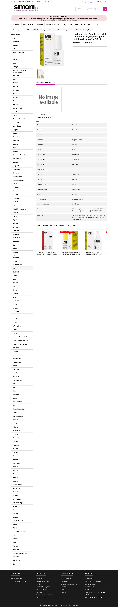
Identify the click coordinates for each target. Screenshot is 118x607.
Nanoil (15, 391)
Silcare (15, 495)
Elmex (15, 184)
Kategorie (15, 34)
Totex (15, 539)
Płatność (39, 592)
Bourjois (16, 104)
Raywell (16, 459)
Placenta (16, 445)
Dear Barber (17, 137)
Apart (15, 59)
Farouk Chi (16, 198)
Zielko (15, 564)
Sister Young (17, 503)
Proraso (15, 452)
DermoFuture (18, 151)
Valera (15, 542)
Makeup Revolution (20, 344)
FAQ (64, 25)
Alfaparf (16, 41)
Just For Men (17, 265)
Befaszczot (17, 90)
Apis (14, 63)
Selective (16, 492)
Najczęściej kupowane (18, 581)
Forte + (15, 202)
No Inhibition (17, 402)
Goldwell (16, 223)
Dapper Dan (17, 133)
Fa (14, 191)
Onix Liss (16, 420)
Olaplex (15, 413)
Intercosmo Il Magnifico (17, 256)
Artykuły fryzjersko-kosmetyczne (20, 71)
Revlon (15, 470)
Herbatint (16, 238)
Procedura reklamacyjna (80, 25)
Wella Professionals (20, 553)
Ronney (15, 474)
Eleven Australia (19, 180)
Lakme (15, 308)
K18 (14, 268)
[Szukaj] (91, 9)
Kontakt (16, 25)
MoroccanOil (17, 380)
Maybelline (17, 362)
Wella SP (16, 557)
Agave (15, 38)
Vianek (15, 546)
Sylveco (16, 517)
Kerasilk (16, 294)
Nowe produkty (16, 579)
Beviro (15, 94)
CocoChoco (17, 126)
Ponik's (15, 449)
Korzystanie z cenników (33, 25)
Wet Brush (16, 560)
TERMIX (15, 528)
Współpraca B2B (52, 25)
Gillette (15, 213)
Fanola (15, 195)
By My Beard (17, 108)
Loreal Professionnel (20, 340)
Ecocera (16, 173)
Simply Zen (17, 499)
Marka (87, 42)
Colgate (16, 130)
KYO (14, 297)
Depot (15, 148)
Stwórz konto (102, 2)
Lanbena (16, 312)
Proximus (16, 456)
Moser (15, 384)
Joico (15, 261)
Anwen (15, 56)
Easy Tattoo (17, 166)
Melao (15, 366)
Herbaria (16, 234)
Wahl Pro (16, 550)
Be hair (15, 86)
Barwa (15, 79)
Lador (15, 304)
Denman (16, 144)
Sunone (15, 510)
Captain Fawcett (19, 119)
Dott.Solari (17, 158)
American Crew (18, 52)
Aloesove (16, 45)
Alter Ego (16, 49)
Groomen (16, 227)
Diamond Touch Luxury (21, 155)
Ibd (14, 245)
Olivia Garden (18, 416)
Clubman (16, 122)
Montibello (16, 373)
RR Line (15, 477)
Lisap (15, 330)
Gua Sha (16, 231)
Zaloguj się (90, 2)
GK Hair (15, 216)
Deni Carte (16, 140)
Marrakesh (16, 348)
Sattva (15, 481)
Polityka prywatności (43, 581)
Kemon (15, 290)
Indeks (75, 42)
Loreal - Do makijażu (20, 337)
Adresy (63, 589)
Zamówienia (65, 581)
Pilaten (15, 441)
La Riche (16, 301)
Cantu (15, 115)
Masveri (15, 351)
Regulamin (39, 584)
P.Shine (15, 427)
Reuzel (15, 467)
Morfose (16, 376)
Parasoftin (16, 434)
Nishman (16, 394)
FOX (14, 205)
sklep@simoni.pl (49, 2)
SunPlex (16, 513)
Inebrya (15, 249)
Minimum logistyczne (43, 587)
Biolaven (16, 101)
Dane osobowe (66, 579)
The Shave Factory (19, 532)
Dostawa (39, 579)
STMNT (15, 506)
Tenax (15, 524)
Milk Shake (16, 369)
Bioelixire (16, 97)
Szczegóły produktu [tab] (45, 83)
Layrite (15, 315)
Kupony (63, 592)
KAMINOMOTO (18, 272)
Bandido (16, 76)
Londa (15, 333)
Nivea (15, 398)
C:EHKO (15, 112)
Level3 (15, 319)
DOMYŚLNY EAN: (41, 117)
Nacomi (15, 387)
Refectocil (16, 463)
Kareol (15, 276)
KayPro (15, 283)
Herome (16, 241)
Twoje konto (67, 574)
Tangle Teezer (18, 521)
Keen (14, 286)
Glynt (15, 220)
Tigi (14, 535)
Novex (15, 405)
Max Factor (17, 358)
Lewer (15, 322)
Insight (15, 252)
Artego (15, 67)
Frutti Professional (19, 209)
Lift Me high (17, 326)
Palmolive (16, 431)
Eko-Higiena (17, 177)
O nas (96, 25)
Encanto (16, 187)
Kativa (15, 279)
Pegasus (16, 438)
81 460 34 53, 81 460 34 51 (26, 2)
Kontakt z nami (41, 597)
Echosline (16, 169)
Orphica (16, 423)
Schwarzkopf (17, 485)
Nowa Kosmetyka (19, 409)
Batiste (15, 83)
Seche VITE (17, 488)
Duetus (15, 162)
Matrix (15, 355)
